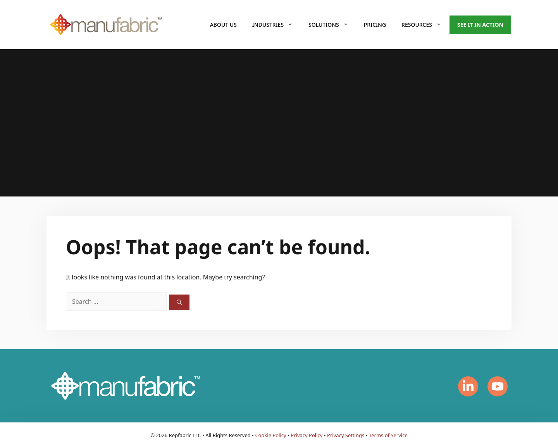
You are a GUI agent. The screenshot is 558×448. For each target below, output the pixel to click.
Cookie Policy (270, 435)
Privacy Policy (306, 435)
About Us (223, 24)
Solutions (332, 24)
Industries (276, 24)
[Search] (179, 302)
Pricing (375, 24)
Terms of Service (388, 435)
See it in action (480, 24)
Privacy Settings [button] (345, 435)
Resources (425, 24)
